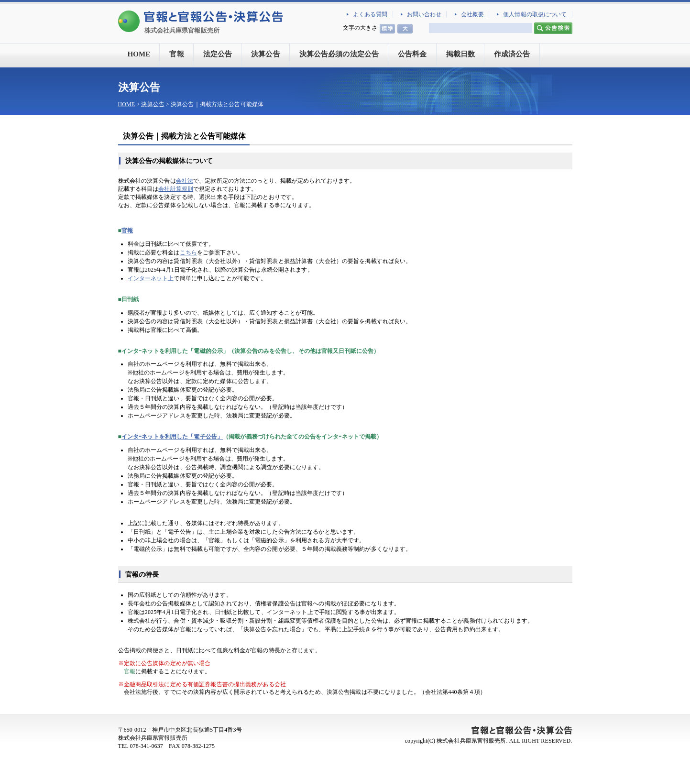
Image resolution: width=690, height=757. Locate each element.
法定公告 (217, 54)
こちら (188, 252)
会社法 (184, 180)
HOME (139, 54)
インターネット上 (151, 278)
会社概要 (472, 14)
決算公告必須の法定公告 (339, 54)
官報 (176, 54)
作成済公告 (512, 54)
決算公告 (265, 54)
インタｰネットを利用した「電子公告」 (172, 436)
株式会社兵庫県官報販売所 (181, 30)
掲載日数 (460, 54)
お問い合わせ (424, 14)
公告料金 (412, 54)
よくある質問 (370, 14)
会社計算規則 (175, 189)
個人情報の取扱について (535, 14)
